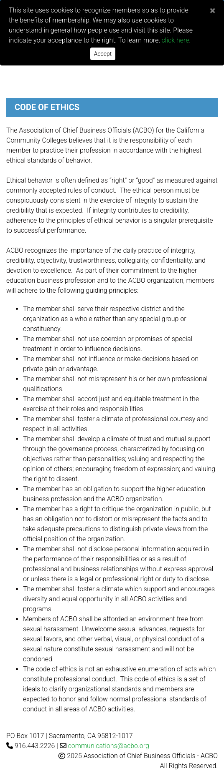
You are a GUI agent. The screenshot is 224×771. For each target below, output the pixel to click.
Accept (103, 53)
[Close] (212, 10)
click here (175, 40)
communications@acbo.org (108, 746)
